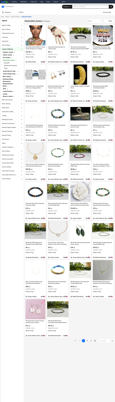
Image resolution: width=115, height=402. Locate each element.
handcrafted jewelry (9, 60)
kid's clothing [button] (6, 151)
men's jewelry (7, 76)
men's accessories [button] (7, 100)
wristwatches (7, 81)
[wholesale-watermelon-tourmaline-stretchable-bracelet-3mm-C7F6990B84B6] (57, 309)
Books (48, 1)
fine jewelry (6, 57)
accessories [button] (5, 139)
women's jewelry (8, 96)
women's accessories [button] (8, 123)
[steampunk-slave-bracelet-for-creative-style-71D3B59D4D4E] (57, 35)
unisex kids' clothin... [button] (8, 111)
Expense (56, 1)
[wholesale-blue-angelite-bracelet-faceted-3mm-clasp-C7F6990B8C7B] (102, 231)
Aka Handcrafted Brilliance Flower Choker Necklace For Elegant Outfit (35, 48)
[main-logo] (8, 8)
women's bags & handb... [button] (9, 127)
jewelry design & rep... (9, 74)
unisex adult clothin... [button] (8, 163)
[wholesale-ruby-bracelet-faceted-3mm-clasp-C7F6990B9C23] (80, 153)
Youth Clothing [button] (6, 178)
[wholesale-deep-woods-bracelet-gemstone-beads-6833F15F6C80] (35, 192)
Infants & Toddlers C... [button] (8, 147)
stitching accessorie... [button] (8, 155)
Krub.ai (64, 1)
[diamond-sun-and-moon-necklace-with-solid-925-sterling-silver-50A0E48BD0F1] (35, 153)
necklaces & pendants (10, 65)
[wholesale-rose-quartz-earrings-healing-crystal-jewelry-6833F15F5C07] (35, 309)
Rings (5, 68)
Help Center (34, 1)
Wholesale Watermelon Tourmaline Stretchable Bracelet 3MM (57, 322)
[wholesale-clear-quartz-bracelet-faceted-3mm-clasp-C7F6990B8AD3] (80, 270)
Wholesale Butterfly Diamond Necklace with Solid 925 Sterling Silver (102, 283)
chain (4, 88)
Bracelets (6, 63)
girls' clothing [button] (6, 45)
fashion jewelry (7, 55)
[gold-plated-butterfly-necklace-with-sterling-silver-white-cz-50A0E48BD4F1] (35, 114)
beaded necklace (8, 83)
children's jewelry (8, 52)
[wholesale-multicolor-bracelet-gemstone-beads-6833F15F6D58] (57, 114)
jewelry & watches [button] (7, 49)
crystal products (7, 91)
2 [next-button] (87, 341)
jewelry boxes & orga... (9, 71)
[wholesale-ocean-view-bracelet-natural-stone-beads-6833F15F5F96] (57, 270)
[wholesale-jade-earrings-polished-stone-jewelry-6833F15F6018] (80, 231)
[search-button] (111, 7)
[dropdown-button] (21, 25)
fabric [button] (4, 143)
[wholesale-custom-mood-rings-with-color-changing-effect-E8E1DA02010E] (35, 75)
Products (67, 7)
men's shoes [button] (5, 107)
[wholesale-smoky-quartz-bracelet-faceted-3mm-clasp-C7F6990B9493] (57, 192)
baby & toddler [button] (6, 25)
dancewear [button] (5, 41)
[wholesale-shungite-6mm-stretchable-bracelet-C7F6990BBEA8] (102, 75)
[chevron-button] (13, 52)
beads (4, 86)
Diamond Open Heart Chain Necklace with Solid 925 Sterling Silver (57, 244)
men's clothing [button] (6, 103)
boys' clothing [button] (6, 29)
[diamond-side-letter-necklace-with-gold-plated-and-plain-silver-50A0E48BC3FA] (80, 192)
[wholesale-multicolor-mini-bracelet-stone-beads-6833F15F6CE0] (57, 153)
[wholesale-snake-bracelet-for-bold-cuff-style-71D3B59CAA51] (80, 114)
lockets (5, 94)
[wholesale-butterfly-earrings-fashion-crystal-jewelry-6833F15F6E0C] (57, 75)
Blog (42, 1)
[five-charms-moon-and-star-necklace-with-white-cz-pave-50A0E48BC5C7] (102, 153)
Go (112, 341)
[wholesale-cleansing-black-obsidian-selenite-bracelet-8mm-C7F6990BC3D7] (80, 35)
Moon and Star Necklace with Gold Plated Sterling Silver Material (34, 283)
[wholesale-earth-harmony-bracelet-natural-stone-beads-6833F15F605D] (102, 192)
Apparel (7, 16)
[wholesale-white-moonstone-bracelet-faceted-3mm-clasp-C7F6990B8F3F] (35, 231)
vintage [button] (4, 115)
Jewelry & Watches (15, 16)
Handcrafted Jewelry (26, 16)
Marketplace (23, 1)
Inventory (14, 1)
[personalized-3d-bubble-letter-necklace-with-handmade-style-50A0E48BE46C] (102, 35)
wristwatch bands (8, 79)
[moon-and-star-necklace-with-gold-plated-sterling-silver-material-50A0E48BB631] (35, 270)
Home (2, 16)
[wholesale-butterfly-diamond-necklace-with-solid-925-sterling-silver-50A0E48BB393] (102, 270)
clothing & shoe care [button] (8, 33)
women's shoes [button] (6, 135)
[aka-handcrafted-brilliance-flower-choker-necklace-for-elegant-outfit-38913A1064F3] (35, 35)
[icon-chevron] (79, 340)
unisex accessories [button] (7, 159)
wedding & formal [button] (7, 119)
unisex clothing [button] (6, 167)
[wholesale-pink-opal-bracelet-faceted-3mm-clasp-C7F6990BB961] (102, 114)
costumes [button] (5, 37)
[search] (92, 7)
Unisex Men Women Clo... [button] (9, 175)
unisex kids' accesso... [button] (8, 171)
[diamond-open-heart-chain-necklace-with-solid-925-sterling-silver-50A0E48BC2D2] (57, 231)
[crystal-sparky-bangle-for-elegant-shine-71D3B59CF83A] (80, 75)
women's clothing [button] (7, 131)
